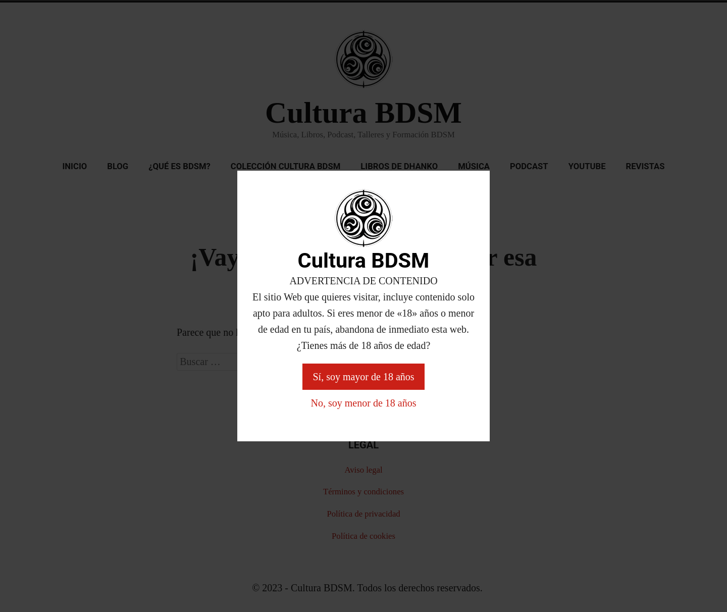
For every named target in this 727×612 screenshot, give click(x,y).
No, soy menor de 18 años (364, 403)
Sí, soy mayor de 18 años (363, 376)
